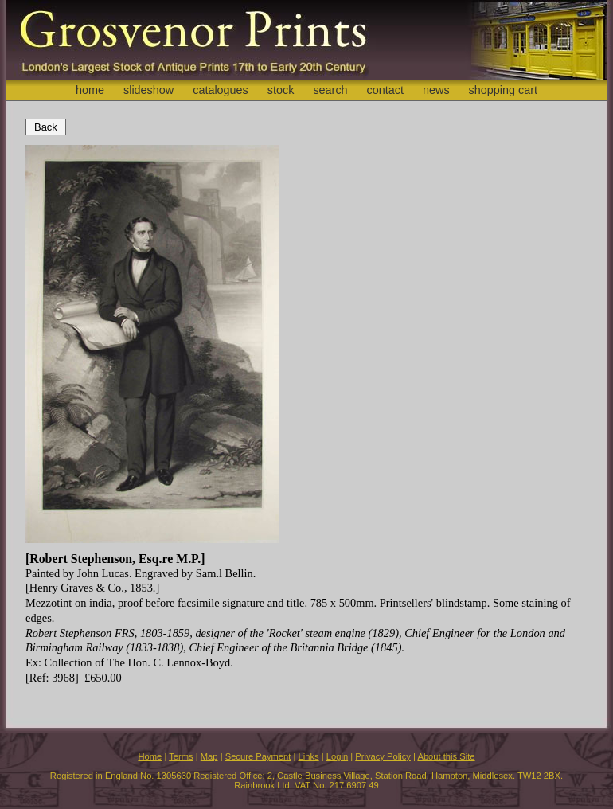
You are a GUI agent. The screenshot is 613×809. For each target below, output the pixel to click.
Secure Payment (258, 756)
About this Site (445, 756)
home (90, 90)
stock (281, 90)
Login (337, 756)
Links (309, 756)
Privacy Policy (383, 756)
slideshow (148, 90)
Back (45, 127)
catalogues (220, 90)
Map (209, 756)
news (436, 90)
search (330, 90)
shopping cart (503, 90)
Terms (181, 756)
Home (150, 756)
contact (385, 90)
